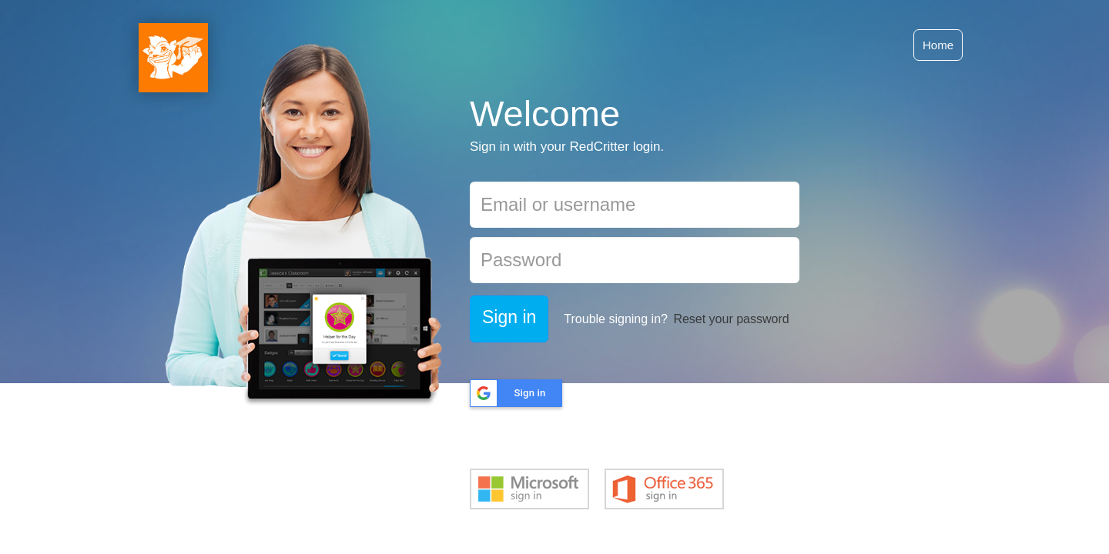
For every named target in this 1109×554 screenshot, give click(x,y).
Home (938, 45)
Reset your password (731, 318)
